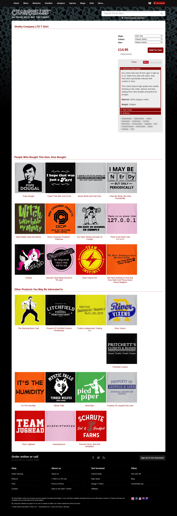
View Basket (160, 3)
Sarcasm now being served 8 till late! (59, 279)
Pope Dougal (28, 196)
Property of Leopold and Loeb (120, 405)
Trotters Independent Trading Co (89, 329)
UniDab (28, 278)
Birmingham (125, 121)
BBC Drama (125, 124)
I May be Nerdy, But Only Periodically (120, 197)
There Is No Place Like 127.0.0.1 (120, 238)
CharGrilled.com (44, 507)
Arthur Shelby (140, 126)
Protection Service (127, 126)
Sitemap (66, 507)
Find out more (75, 503)
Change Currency (126, 54)
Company (125, 129)
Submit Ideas (96, 474)
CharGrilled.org (137, 484)
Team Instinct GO (89, 278)
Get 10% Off (136, 474)
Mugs (82, 3)
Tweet (133, 62)
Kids (92, 3)
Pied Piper (89, 405)
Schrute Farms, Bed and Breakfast (89, 445)
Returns (15, 479)
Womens (37, 3)
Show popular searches (134, 18)
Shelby (149, 118)
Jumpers (61, 3)
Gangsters (148, 124)
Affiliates (94, 489)
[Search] (128, 13)
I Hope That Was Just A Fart (59, 196)
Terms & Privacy (56, 507)
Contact (15, 489)
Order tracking (17, 474)
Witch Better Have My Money (28, 237)
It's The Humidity (28, 405)
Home (16, 3)
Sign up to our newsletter (152, 458)
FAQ (13, 484)
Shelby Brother (139, 118)
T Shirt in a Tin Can (59, 479)
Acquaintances (59, 444)
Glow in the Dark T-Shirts (61, 489)
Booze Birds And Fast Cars (89, 196)
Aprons (72, 3)
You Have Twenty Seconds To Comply (89, 238)
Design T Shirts (97, 484)
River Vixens (120, 328)
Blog (133, 479)
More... (101, 3)
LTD (132, 129)
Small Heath (136, 121)
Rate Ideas (95, 479)
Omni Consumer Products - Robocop (59, 238)
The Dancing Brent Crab (28, 328)
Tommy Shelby (137, 124)
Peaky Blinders (126, 118)
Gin (155, 124)
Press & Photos (57, 484)
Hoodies (49, 3)
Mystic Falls (59, 405)
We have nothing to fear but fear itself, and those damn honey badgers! (120, 280)
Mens (25, 3)
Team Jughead (28, 444)
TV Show (146, 121)
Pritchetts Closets (120, 367)
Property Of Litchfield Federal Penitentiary (59, 329)
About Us (55, 474)
